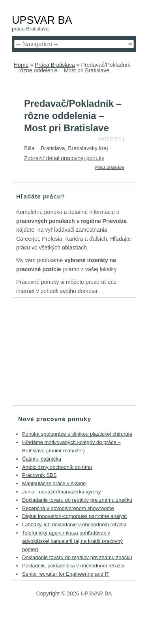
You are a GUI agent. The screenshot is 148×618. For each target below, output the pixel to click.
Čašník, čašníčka (41, 459)
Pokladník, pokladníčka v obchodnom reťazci (73, 566)
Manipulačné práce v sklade (54, 483)
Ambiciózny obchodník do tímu (57, 467)
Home (21, 65)
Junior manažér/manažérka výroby (61, 492)
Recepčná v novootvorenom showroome (68, 508)
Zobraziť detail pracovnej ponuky (64, 158)
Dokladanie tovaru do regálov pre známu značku (77, 500)
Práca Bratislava (55, 65)
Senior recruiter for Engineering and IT (65, 574)
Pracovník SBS (39, 475)
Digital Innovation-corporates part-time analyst (74, 516)
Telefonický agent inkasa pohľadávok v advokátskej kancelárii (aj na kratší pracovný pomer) (72, 541)
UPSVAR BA (42, 20)
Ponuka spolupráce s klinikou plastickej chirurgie (77, 434)
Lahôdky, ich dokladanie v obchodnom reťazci (74, 524)
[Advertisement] (74, 351)
